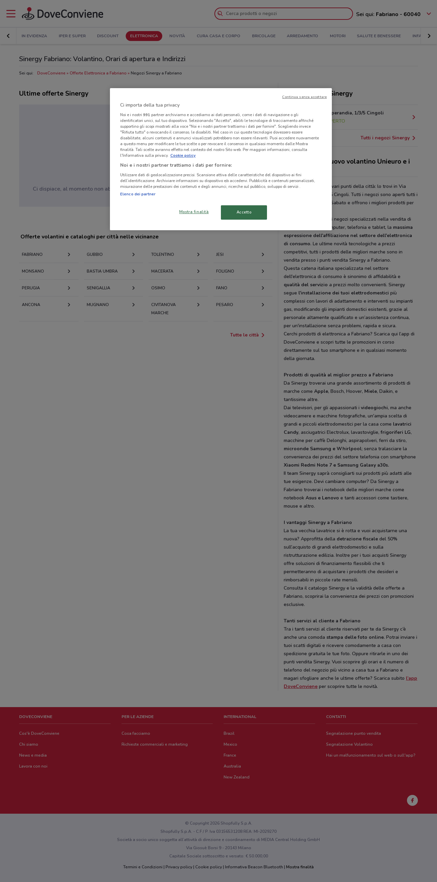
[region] (221, 159)
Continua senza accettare (304, 96)
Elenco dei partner (137, 194)
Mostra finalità (194, 212)
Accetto (244, 212)
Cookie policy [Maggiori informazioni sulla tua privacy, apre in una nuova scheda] (183, 155)
